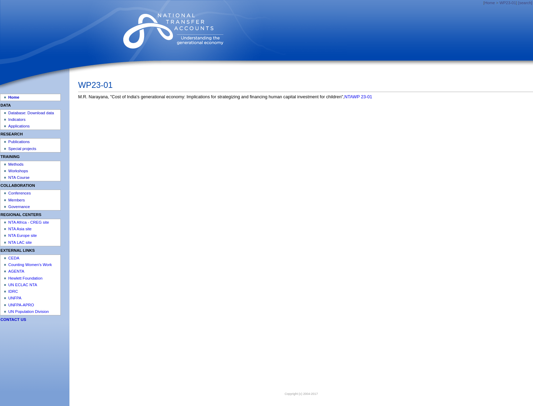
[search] (525, 3)
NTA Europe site (22, 235)
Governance (19, 207)
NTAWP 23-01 (358, 96)
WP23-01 (507, 3)
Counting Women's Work (30, 265)
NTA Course (19, 177)
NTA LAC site (20, 242)
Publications (19, 142)
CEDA (13, 258)
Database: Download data (31, 113)
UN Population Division (28, 311)
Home (489, 3)
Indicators (17, 119)
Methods (16, 164)
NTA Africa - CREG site (28, 222)
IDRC (13, 291)
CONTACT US (13, 319)
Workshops (18, 171)
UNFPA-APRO (21, 305)
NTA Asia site (20, 229)
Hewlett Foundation (25, 278)
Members (16, 200)
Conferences (19, 193)
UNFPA (15, 298)
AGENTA (16, 271)
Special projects (22, 149)
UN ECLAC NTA (22, 285)
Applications (19, 126)
